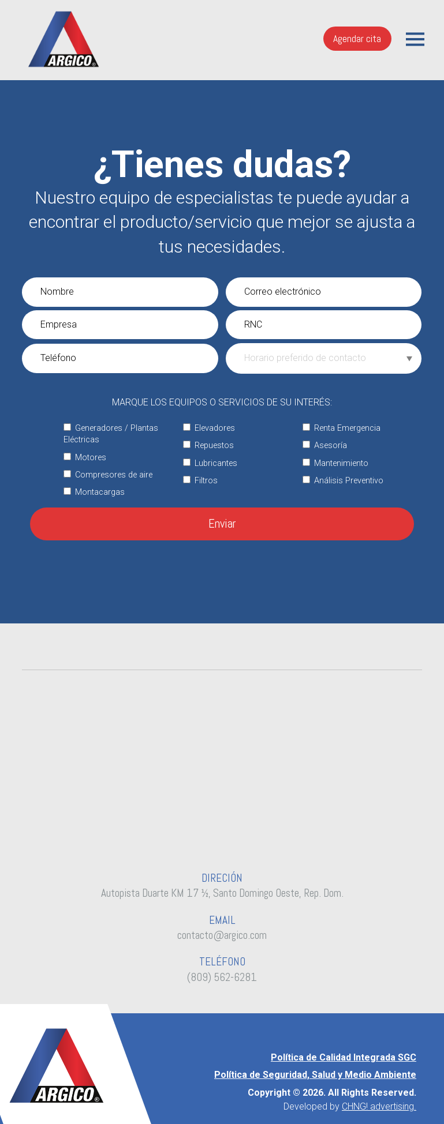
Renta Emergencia (341, 428)
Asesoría (325, 445)
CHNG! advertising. (379, 1106)
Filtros (200, 481)
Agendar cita (357, 38)
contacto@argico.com (222, 935)
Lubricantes (210, 463)
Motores (85, 458)
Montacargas (94, 492)
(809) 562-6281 (222, 977)
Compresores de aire (108, 475)
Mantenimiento (335, 463)
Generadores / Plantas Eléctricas (111, 434)
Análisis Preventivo (343, 481)
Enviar (222, 523)
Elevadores (209, 428)
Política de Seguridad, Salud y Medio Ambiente (315, 1074)
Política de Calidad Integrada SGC (343, 1057)
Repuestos (208, 445)
